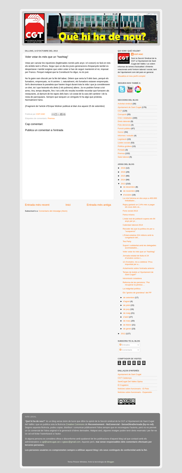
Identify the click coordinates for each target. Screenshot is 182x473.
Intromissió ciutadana (132, 278)
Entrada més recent (37, 204)
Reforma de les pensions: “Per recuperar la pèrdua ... (136, 283)
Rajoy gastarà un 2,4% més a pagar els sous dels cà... (139, 205)
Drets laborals (124, 121)
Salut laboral (123, 157)
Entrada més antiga (99, 204)
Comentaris (126, 350)
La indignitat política (131, 288)
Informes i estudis (125, 135)
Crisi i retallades (125, 118)
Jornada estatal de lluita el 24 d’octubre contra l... (136, 257)
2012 (123, 333)
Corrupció (122, 114)
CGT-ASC (138, 54)
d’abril (126, 317)
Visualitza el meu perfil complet (131, 76)
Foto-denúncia (124, 125)
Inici (68, 204)
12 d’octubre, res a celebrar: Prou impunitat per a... (137, 263)
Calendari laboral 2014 (133, 225)
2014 (123, 180)
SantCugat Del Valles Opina (130, 381)
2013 (123, 184)
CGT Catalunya (125, 378)
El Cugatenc (123, 385)
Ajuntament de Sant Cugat (129, 107)
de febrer (127, 325)
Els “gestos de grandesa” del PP (137, 292)
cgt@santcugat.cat (51, 442)
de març (127, 321)
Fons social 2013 (130, 211)
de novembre (129, 191)
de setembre (129, 297)
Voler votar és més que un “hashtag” (139, 252)
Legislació (122, 139)
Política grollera (125, 146)
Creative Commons (75, 424)
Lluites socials (124, 143)
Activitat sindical (125, 104)
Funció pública (124, 128)
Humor (121, 132)
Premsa (51, 118)
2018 (123, 168)
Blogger (110, 462)
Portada (121, 150)
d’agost (126, 301)
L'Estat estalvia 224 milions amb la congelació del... (138, 236)
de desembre (129, 187)
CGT (120, 111)
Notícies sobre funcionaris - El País (133, 389)
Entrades (125, 345)
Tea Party (127, 241)
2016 (123, 172)
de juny (126, 309)
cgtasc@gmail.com (71, 442)
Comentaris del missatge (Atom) (53, 211)
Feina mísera (128, 215)
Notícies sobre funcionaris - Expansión (135, 392)
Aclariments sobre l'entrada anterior (138, 268)
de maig (127, 313)
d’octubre (127, 195)
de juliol (127, 305)
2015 (123, 176)
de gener (127, 329)
